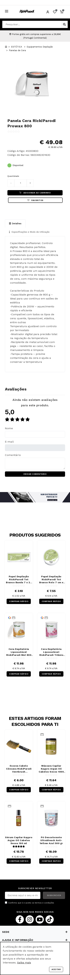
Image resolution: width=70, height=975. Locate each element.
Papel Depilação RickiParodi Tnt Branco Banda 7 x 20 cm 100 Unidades (19, 579)
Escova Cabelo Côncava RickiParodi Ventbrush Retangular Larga (19, 768)
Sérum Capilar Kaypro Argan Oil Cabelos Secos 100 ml (18, 840)
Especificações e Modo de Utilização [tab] (29, 232)
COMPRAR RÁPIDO (18, 601)
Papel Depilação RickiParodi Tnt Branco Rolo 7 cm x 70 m (51, 579)
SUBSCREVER (54, 895)
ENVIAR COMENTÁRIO (35, 474)
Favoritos (35, 200)
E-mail (9, 441)
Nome (9, 428)
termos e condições (44, 903)
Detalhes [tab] (15, 223)
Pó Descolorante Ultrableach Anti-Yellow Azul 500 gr (51, 840)
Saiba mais (24, 962)
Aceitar (56, 969)
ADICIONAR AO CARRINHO (35, 193)
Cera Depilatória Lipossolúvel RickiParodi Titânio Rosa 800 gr (51, 652)
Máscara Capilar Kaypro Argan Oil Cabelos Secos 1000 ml (51, 768)
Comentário (13, 455)
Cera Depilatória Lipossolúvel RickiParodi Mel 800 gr (18, 652)
